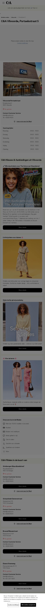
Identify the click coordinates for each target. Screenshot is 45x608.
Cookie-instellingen (13, 606)
